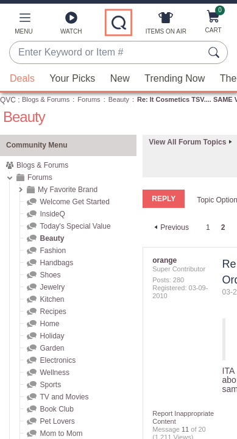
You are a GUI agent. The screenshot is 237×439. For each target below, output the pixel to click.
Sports (50, 384)
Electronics (58, 360)
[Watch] (71, 25)
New (120, 78)
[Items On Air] (166, 25)
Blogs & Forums (45, 99)
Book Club (56, 409)
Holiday (52, 336)
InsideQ (52, 214)
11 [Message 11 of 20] (185, 429)
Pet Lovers (57, 421)
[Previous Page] (170, 227)
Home (49, 323)
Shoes (50, 275)
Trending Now (174, 78)
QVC (8, 100)
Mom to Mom (61, 433)
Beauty (118, 99)
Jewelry (52, 287)
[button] (23, 25)
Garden (52, 348)
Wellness (54, 372)
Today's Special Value (75, 226)
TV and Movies (64, 397)
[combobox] (106, 53)
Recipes (53, 311)
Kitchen (52, 299)
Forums (88, 99)
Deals (22, 78)
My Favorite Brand (67, 189)
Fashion (53, 250)
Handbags (56, 263)
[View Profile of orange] (164, 260)
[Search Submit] (215, 52)
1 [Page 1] (208, 227)
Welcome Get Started (75, 202)
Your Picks (72, 78)
